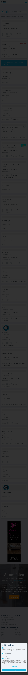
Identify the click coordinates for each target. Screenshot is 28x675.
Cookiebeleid (14, 666)
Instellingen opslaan (14, 670)
